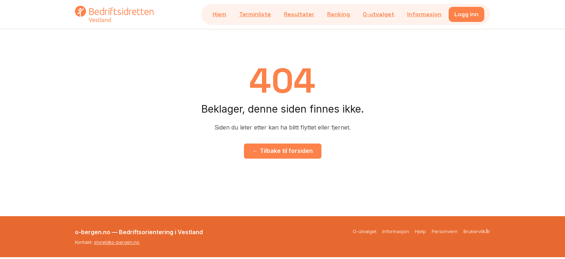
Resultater (299, 14)
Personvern (445, 231)
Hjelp (420, 231)
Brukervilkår (476, 231)
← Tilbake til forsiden (283, 150)
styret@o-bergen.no (116, 242)
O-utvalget (378, 14)
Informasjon (424, 14)
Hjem (219, 14)
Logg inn (466, 14)
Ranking (338, 14)
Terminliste (255, 14)
